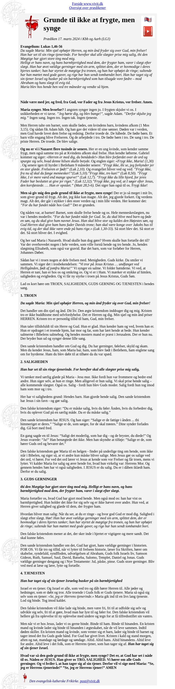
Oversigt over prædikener (87, 8)
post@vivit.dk (90, 681)
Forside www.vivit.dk (87, 4)
